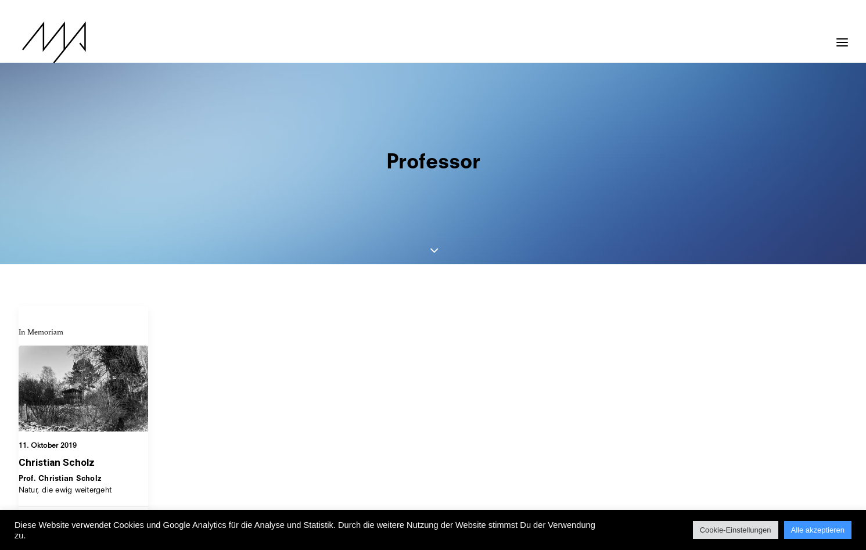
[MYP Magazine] (50, 42)
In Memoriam (41, 266)
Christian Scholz (57, 396)
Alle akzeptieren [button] (818, 530)
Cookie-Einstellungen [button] (735, 530)
